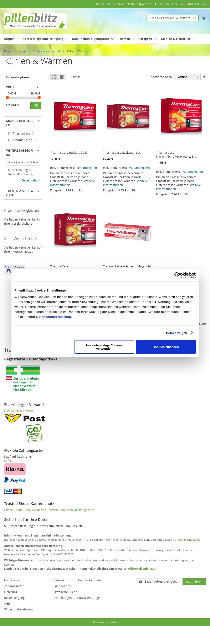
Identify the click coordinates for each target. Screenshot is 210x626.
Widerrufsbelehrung (18, 609)
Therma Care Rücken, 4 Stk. (122, 152)
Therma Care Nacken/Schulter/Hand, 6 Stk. (70, 268)
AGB (7, 603)
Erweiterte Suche (65, 592)
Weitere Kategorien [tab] (19, 152)
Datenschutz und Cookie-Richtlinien (78, 580)
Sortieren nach (161, 77)
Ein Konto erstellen (192, 4)
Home (8, 51)
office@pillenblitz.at (187, 539)
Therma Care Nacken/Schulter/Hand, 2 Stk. (176, 154)
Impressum (12, 580)
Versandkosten (86, 168)
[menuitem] (10, 39)
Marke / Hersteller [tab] (19, 123)
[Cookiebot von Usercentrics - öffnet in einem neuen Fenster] (177, 275)
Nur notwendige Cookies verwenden (104, 346)
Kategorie (25, 51)
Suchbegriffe (62, 586)
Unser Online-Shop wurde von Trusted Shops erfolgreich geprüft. (49, 510)
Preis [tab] (10, 87)
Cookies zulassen (166, 347)
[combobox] (173, 18)
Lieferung (10, 592)
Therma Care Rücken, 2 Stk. (69, 152)
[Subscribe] (194, 581)
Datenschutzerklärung (53, 317)
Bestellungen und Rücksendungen (77, 598)
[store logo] (35, 21)
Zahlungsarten (14, 586)
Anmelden (162, 4)
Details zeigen (176, 332)
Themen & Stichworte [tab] (19, 193)
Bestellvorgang (14, 598)
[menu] (105, 39)
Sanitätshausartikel (48, 51)
